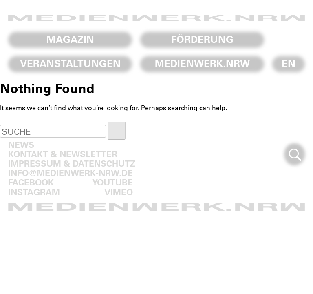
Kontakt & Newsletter (62, 153)
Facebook (31, 181)
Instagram (34, 191)
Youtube (112, 181)
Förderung (202, 39)
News (21, 144)
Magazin (70, 39)
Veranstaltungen (70, 63)
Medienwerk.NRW (202, 63)
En (288, 63)
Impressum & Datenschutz (71, 163)
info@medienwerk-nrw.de (70, 172)
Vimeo (118, 191)
